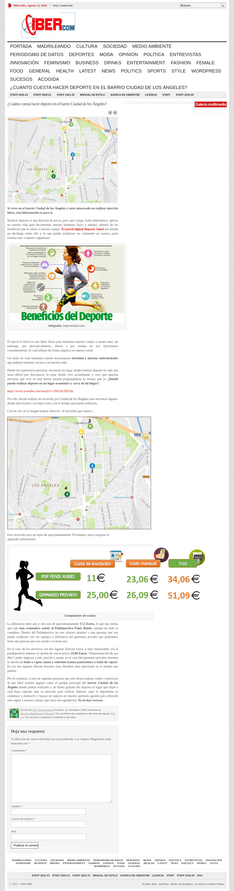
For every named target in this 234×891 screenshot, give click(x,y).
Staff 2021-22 (65, 94)
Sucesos (21, 79)
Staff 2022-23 (19, 94)
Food (16, 70)
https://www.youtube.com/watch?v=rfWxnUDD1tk (40, 391)
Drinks (113, 62)
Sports (156, 70)
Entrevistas (185, 54)
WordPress (206, 70)
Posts (154, 884)
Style (178, 70)
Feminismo (57, 62)
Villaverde (49, 713)
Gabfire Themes (216, 884)
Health (65, 70)
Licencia (151, 94)
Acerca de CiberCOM (125, 94)
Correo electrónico (23, 819)
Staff (166, 94)
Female (205, 62)
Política (154, 54)
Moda (106, 54)
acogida (48, 79)
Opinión (128, 54)
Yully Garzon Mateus (43, 709)
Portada (21, 46)
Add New (164, 884)
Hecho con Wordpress (182, 884)
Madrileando (54, 46)
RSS (199, 875)
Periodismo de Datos (37, 54)
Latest (87, 70)
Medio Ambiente (152, 46)
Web (13, 831)
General (40, 70)
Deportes (81, 54)
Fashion (181, 62)
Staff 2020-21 (42, 94)
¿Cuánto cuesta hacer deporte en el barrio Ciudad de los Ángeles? (98, 87)
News (108, 70)
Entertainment (146, 62)
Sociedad (115, 46)
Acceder (146, 884)
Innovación (24, 62)
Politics (131, 70)
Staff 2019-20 (185, 94)
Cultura (87, 46)
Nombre (17, 806)
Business (87, 62)
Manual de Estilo (92, 94)
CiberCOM (25, 884)
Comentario (19, 750)
